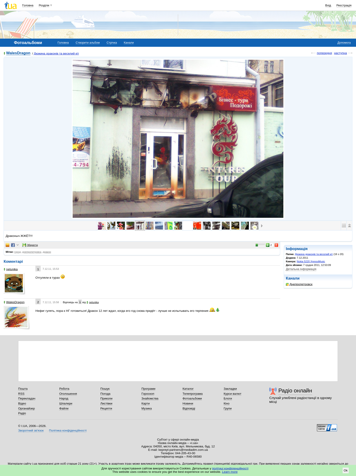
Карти (145, 403)
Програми (148, 388)
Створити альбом (88, 42)
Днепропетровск (299, 284)
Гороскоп (147, 393)
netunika (11, 269)
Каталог (188, 388)
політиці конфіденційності (230, 468)
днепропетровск (31, 251)
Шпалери (65, 403)
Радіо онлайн (295, 390)
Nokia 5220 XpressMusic (311, 261)
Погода (105, 393)
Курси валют (232, 393)
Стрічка (111, 42)
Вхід (328, 5)
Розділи (44, 5)
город (17, 251)
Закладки (230, 388)
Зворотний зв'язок (31, 430)
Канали (129, 42)
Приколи (106, 398)
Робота (64, 388)
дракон (47, 251)
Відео (22, 403)
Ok (346, 470)
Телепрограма (193, 393)
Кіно (227, 403)
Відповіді (189, 408)
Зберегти (30, 245)
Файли (64, 408)
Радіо (22, 413)
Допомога (344, 42)
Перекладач (26, 398)
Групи (228, 408)
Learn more (230, 472)
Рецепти (106, 408)
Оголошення (68, 393)
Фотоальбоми (192, 398)
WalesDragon (18, 53)
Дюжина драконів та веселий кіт (56, 53)
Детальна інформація (301, 269)
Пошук (105, 388)
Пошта (22, 388)
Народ (63, 398)
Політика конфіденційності (68, 430)
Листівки (106, 403)
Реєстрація (343, 5)
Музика (146, 408)
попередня (324, 53)
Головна (27, 5)
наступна (340, 53)
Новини (188, 403)
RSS (21, 393)
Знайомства (149, 398)
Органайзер (26, 408)
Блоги (228, 398)
